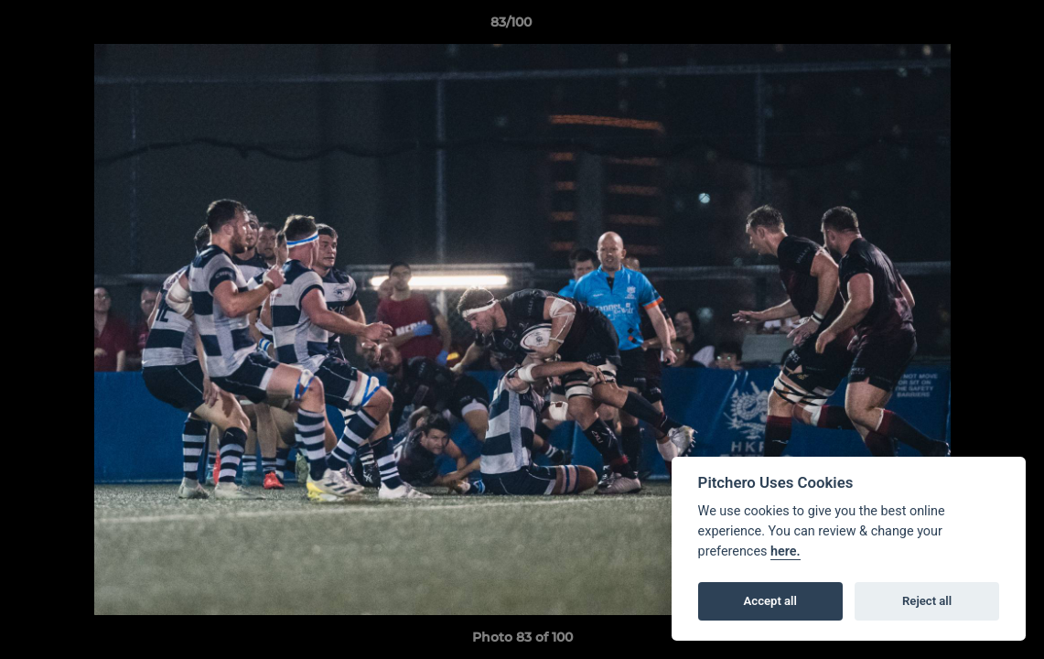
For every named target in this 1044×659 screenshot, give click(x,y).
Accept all (770, 601)
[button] (967, 26)
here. (785, 551)
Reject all (927, 601)
